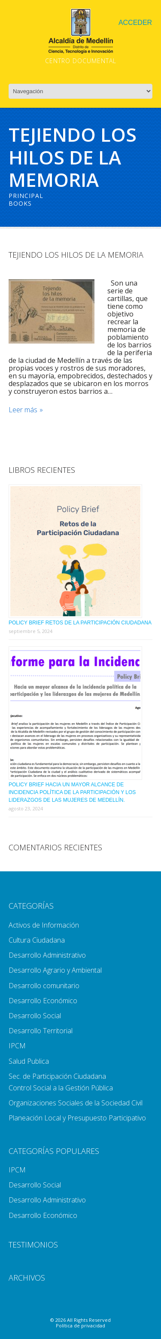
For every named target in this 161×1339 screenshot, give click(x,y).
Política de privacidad (80, 1325)
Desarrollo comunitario (44, 985)
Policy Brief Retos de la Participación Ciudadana (80, 623)
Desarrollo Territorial (41, 1030)
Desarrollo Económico (43, 1000)
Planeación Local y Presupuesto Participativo (77, 1118)
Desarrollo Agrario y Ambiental (55, 970)
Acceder (135, 22)
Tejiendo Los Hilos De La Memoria (76, 255)
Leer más (23, 410)
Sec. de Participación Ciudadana (57, 1076)
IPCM (17, 1045)
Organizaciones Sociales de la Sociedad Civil (76, 1103)
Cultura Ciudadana (37, 940)
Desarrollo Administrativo (47, 955)
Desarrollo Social (35, 1015)
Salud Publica (29, 1061)
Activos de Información (44, 925)
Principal (26, 196)
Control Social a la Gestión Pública (61, 1088)
